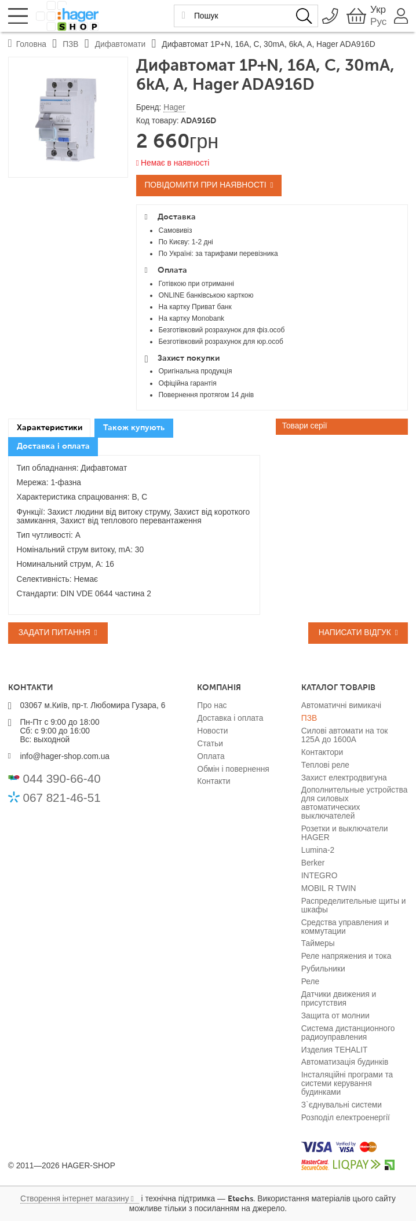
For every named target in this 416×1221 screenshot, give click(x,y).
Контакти (213, 781)
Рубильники (323, 969)
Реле (310, 981)
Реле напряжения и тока (346, 956)
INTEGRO (319, 875)
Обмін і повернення (233, 769)
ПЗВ (309, 718)
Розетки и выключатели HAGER (344, 833)
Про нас (212, 705)
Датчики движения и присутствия (338, 998)
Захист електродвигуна (344, 777)
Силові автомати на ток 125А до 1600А (344, 735)
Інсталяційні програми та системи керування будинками (347, 1083)
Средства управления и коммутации (345, 927)
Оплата (210, 756)
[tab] (49, 428)
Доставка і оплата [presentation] (53, 446)
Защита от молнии (335, 1015)
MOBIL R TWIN (328, 888)
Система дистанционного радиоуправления (348, 1033)
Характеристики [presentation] (49, 428)
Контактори (322, 752)
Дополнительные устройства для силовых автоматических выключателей (354, 803)
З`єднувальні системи (341, 1105)
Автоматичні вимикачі (341, 705)
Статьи (210, 743)
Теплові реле (325, 765)
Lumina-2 (317, 850)
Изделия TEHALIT (334, 1050)
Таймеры (318, 943)
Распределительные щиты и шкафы (353, 905)
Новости (212, 731)
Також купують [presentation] (134, 428)
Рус (375, 22)
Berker (313, 863)
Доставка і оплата (230, 718)
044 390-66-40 (62, 778)
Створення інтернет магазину (74, 1198)
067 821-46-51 (62, 797)
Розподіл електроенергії (345, 1117)
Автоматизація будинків (345, 1062)
